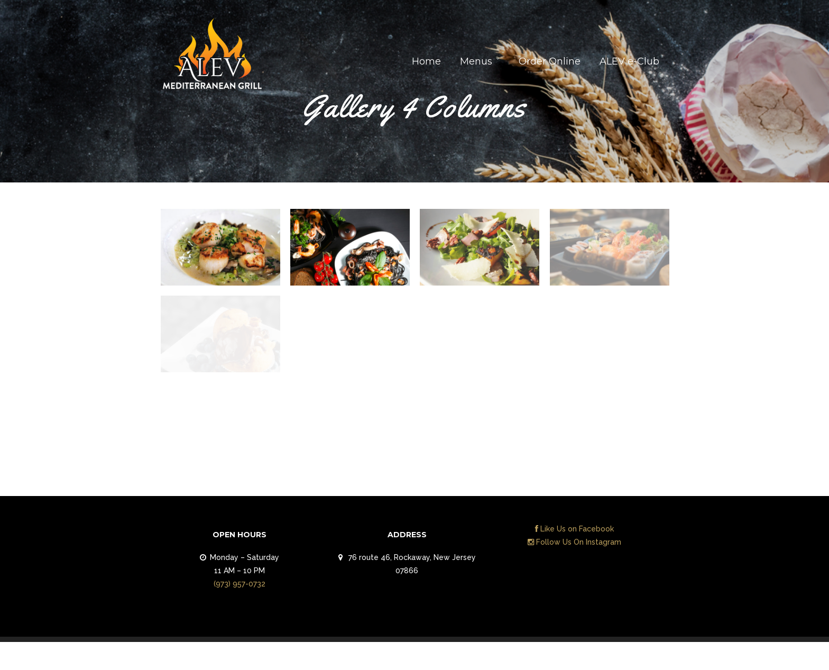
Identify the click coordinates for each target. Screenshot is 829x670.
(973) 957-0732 (239, 584)
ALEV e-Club (629, 61)
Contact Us (638, 659)
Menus (476, 61)
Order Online (550, 61)
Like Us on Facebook (574, 529)
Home (426, 61)
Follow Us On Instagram (574, 542)
